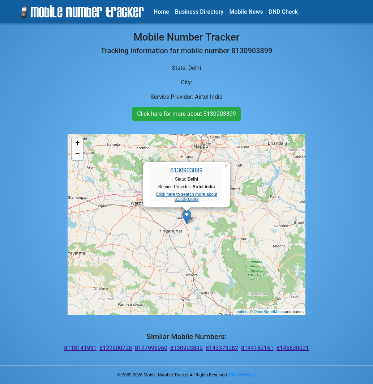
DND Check (283, 11)
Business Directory (199, 11)
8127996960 (151, 348)
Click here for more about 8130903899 (186, 113)
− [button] (77, 154)
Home (161, 11)
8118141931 (80, 348)
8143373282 (222, 348)
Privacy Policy (242, 374)
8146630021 (292, 348)
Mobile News (246, 11)
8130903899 (187, 170)
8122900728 (115, 348)
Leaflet (240, 311)
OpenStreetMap (268, 311)
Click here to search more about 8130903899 (186, 197)
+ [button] (77, 143)
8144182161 (257, 348)
